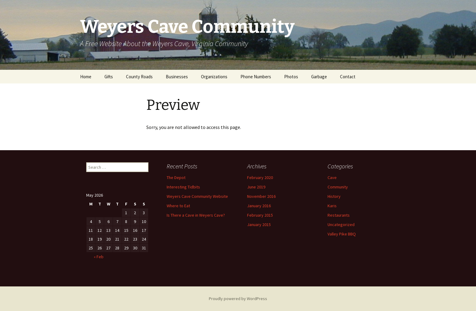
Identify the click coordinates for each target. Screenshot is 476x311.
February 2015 (260, 215)
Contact (347, 76)
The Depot (176, 177)
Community (338, 187)
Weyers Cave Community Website (197, 196)
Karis (332, 205)
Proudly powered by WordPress (238, 298)
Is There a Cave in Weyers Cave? (196, 215)
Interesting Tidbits (183, 187)
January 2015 (259, 224)
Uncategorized (341, 224)
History (334, 196)
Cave (332, 177)
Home (85, 76)
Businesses (177, 76)
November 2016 (261, 196)
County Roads (139, 76)
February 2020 (260, 177)
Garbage (319, 76)
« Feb (99, 256)
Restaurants (339, 215)
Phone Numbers (255, 76)
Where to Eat (178, 205)
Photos (291, 76)
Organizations (214, 76)
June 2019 (256, 187)
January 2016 (259, 205)
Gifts (108, 76)
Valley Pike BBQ (342, 234)
